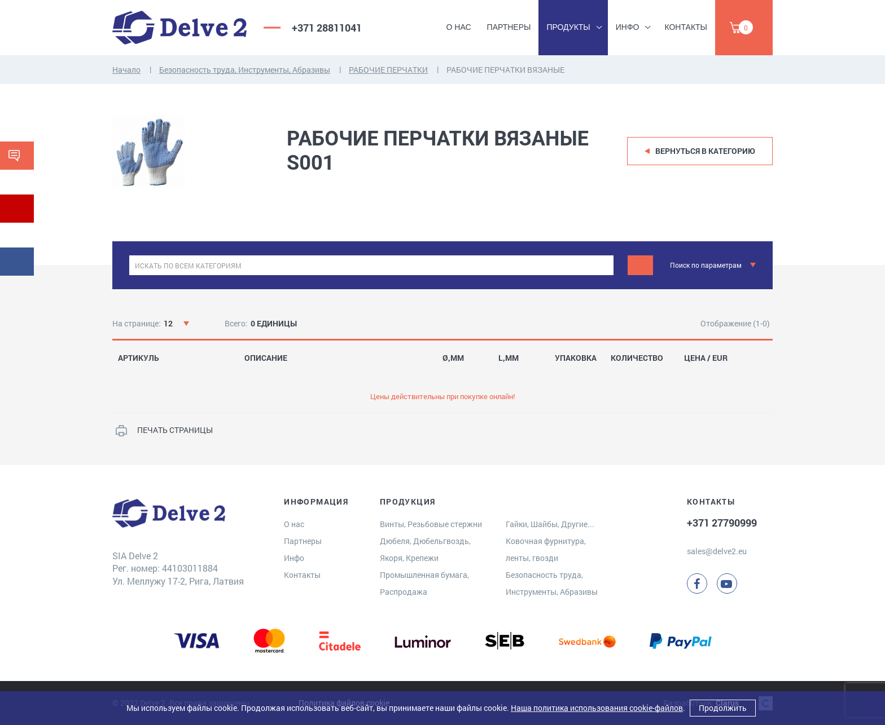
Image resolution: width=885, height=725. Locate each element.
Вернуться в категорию (705, 150)
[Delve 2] (179, 28)
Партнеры (509, 27)
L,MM (508, 358)
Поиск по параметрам (706, 264)
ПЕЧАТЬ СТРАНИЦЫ (175, 430)
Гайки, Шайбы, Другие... (550, 524)
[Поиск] (640, 265)
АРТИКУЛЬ (138, 358)
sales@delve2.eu (717, 551)
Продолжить (723, 707)
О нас (458, 27)
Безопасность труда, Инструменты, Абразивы (244, 69)
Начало (126, 69)
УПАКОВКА (576, 358)
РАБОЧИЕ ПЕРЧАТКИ (388, 69)
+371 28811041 (327, 27)
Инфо (627, 27)
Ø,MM (453, 358)
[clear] (604, 265)
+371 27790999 (722, 522)
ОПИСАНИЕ (265, 358)
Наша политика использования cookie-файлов (597, 707)
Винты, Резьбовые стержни (431, 524)
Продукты (568, 27)
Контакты (685, 27)
